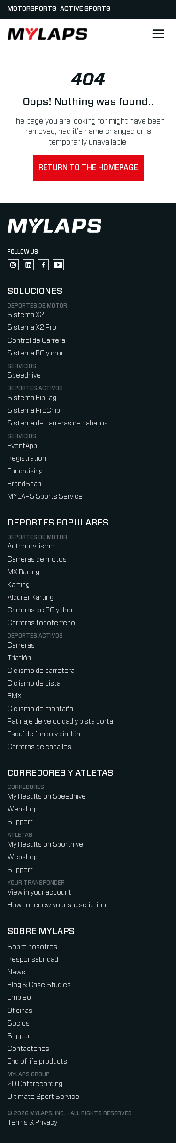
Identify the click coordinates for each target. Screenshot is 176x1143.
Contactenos (28, 1048)
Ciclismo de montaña (40, 708)
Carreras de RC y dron (41, 610)
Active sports (85, 9)
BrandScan (24, 483)
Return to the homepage (88, 167)
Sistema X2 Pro (32, 327)
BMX (15, 696)
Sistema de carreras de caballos (58, 423)
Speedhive (24, 375)
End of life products (37, 1061)
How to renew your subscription (57, 905)
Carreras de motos (37, 559)
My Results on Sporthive (45, 844)
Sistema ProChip (34, 410)
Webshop (23, 809)
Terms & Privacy (32, 1122)
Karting (19, 584)
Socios (19, 1023)
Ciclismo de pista (34, 683)
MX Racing (23, 572)
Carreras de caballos (39, 746)
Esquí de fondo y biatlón (44, 734)
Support (20, 822)
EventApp (22, 445)
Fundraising (25, 471)
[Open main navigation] (158, 33)
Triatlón (19, 658)
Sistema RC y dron (36, 353)
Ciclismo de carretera (41, 670)
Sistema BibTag (32, 398)
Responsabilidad (33, 959)
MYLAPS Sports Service (45, 496)
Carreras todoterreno (41, 622)
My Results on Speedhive (47, 796)
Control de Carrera (36, 340)
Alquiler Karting (31, 597)
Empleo (19, 997)
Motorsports (32, 9)
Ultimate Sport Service (43, 1096)
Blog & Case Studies (39, 985)
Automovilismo (31, 546)
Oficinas (20, 1010)
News (16, 972)
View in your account (39, 892)
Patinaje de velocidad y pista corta (60, 721)
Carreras (21, 645)
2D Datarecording (35, 1084)
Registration (27, 458)
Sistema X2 (26, 314)
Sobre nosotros (32, 946)
